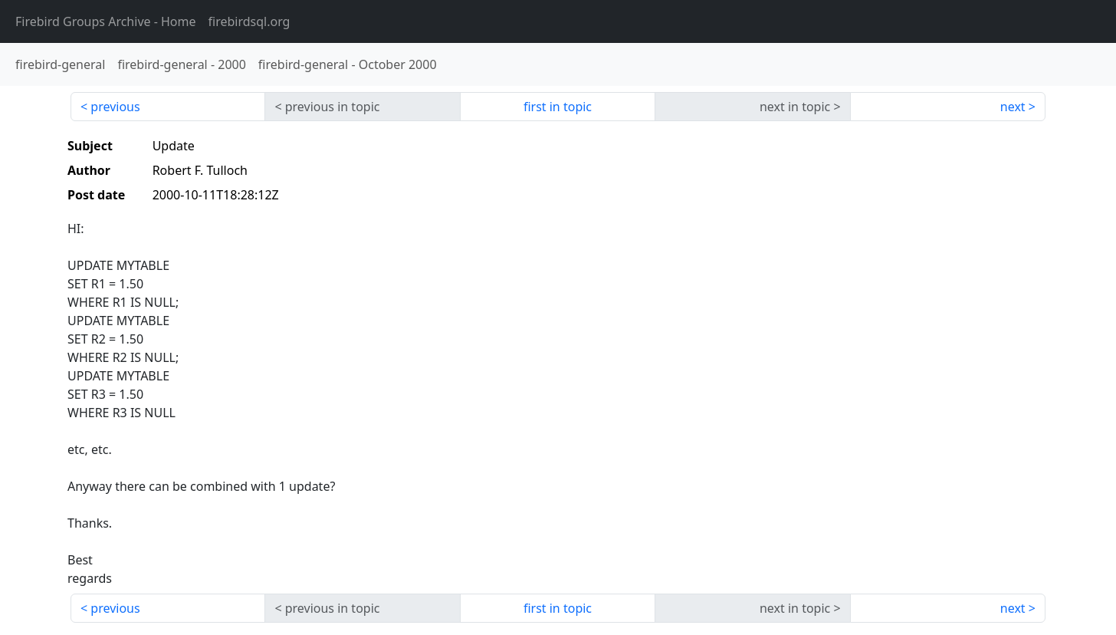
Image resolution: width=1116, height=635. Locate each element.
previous (115, 106)
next (1013, 106)
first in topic (558, 106)
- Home (105, 21)
